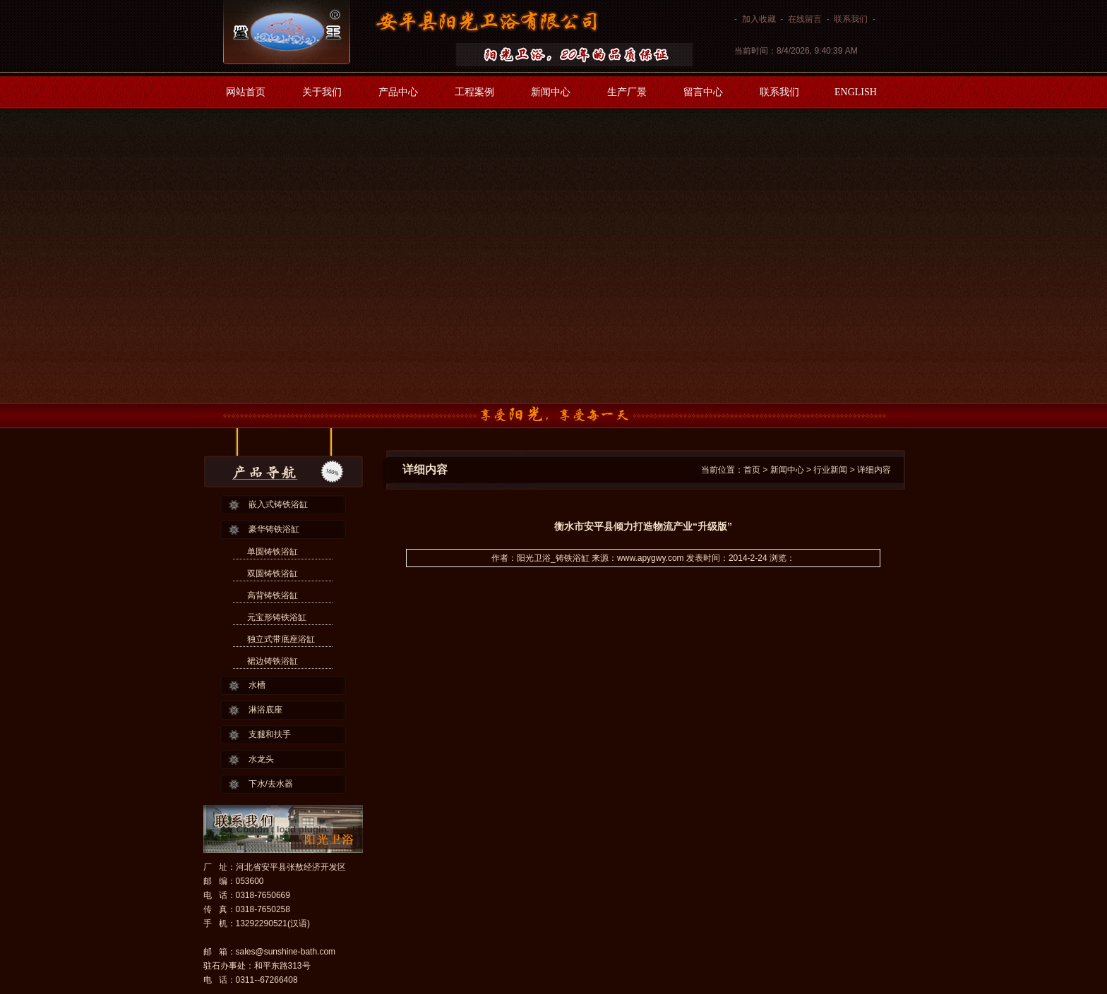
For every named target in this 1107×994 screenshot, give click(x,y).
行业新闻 (830, 470)
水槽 (257, 685)
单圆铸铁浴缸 (272, 552)
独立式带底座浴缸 (281, 639)
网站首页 (245, 92)
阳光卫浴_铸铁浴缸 (553, 558)
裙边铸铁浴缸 (272, 661)
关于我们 (322, 92)
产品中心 (398, 92)
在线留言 (805, 19)
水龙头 (261, 759)
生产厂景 (627, 92)
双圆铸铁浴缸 (272, 573)
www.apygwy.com (650, 558)
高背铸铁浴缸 (272, 595)
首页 (751, 470)
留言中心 (703, 92)
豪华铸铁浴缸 (274, 529)
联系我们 (851, 19)
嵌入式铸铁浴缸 (278, 504)
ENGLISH (855, 92)
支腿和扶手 (270, 734)
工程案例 (474, 92)
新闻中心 (550, 92)
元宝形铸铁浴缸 (276, 617)
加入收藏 (759, 19)
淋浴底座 (265, 710)
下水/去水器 (271, 784)
